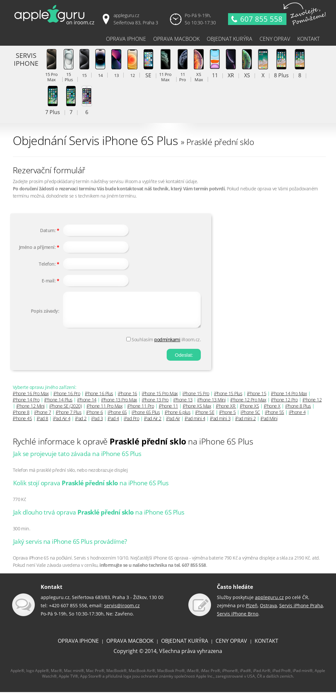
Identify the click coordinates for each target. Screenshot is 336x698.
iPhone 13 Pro (155, 405)
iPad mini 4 (195, 424)
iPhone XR (226, 412)
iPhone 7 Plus (69, 418)
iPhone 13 (183, 405)
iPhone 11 (168, 412)
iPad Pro (131, 424)
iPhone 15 (256, 399)
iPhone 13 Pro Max (119, 405)
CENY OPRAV (231, 646)
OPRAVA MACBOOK (130, 646)
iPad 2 (81, 424)
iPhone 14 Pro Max (289, 399)
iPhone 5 (227, 418)
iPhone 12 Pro (284, 405)
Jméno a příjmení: (37, 247)
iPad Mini (269, 424)
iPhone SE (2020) (65, 412)
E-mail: (49, 280)
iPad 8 (42, 424)
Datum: (47, 230)
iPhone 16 (127, 399)
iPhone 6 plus (178, 418)
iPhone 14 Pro (26, 405)
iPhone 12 (312, 405)
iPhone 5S (274, 418)
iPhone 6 (94, 418)
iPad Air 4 (61, 424)
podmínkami (167, 345)
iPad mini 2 (245, 424)
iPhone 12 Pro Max (248, 405)
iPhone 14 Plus (58, 405)
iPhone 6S (117, 418)
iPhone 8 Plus (298, 412)
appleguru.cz (269, 603)
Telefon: (47, 264)
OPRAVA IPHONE (78, 646)
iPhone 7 (42, 418)
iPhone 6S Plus (146, 418)
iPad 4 (113, 424)
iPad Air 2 (152, 424)
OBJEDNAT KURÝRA (184, 646)
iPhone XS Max (197, 412)
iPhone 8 (21, 418)
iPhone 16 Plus (99, 399)
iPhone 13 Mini (211, 405)
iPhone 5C (250, 418)
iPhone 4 (297, 418)
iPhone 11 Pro (140, 412)
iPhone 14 (86, 405)
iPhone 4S (22, 424)
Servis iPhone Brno (237, 619)
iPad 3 (97, 424)
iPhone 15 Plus (228, 399)
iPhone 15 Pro (195, 399)
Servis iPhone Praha (301, 611)
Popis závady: (45, 314)
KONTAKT (266, 646)
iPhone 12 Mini (30, 412)
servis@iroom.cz (122, 611)
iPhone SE (205, 418)
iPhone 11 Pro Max (105, 412)
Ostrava (268, 611)
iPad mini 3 (220, 424)
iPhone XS (249, 412)
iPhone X (272, 412)
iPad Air (173, 424)
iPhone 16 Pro (66, 399)
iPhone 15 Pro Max (160, 399)
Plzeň (252, 611)
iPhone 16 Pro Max (31, 399)
